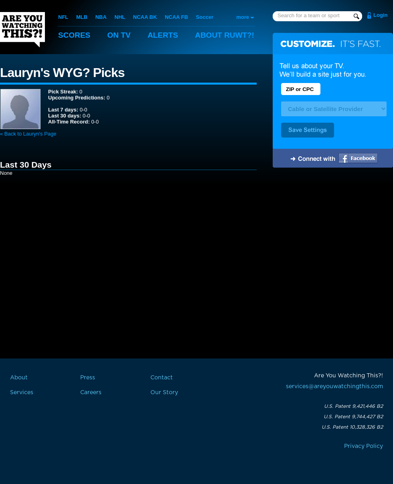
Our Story (164, 392)
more (242, 17)
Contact (161, 378)
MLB (81, 17)
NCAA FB (176, 17)
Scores (74, 35)
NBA (101, 17)
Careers (90, 392)
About (224, 35)
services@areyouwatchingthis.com (334, 386)
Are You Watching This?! (22, 29)
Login (380, 15)
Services (21, 392)
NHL (120, 17)
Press (87, 378)
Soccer (204, 17)
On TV (119, 35)
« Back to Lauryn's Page (28, 134)
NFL (63, 17)
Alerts (163, 35)
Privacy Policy (363, 446)
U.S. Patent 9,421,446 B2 (353, 406)
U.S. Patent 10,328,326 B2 (352, 427)
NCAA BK (145, 17)
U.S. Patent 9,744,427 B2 (353, 416)
